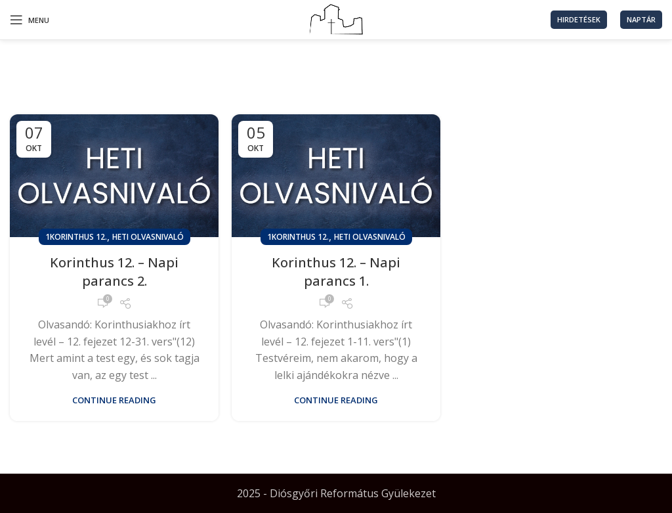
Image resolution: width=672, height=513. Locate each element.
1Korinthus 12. (76, 236)
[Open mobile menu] (29, 20)
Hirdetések (578, 19)
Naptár (641, 19)
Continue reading (114, 400)
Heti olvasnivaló (148, 236)
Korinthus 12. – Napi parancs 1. (336, 272)
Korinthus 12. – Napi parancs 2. (114, 272)
